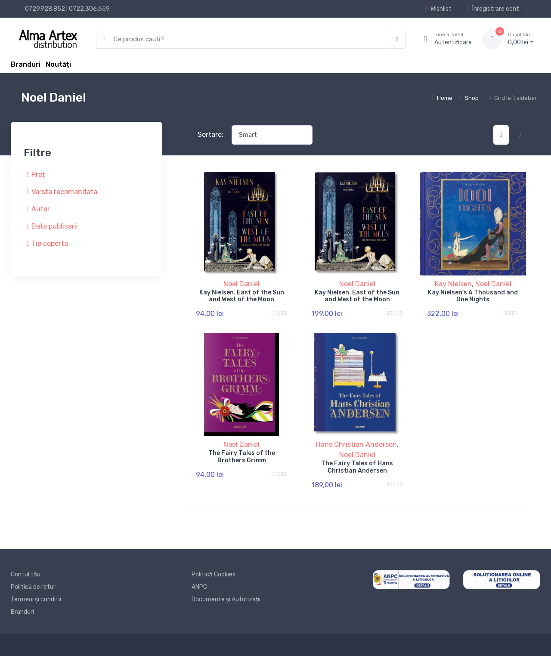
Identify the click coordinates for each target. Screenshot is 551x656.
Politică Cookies (213, 574)
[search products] (242, 39)
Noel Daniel (241, 284)
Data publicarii (52, 226)
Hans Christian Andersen (356, 444)
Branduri (25, 64)
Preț (36, 174)
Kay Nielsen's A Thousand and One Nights (473, 296)
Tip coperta (47, 243)
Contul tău (25, 574)
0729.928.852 (45, 8)
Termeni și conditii (36, 599)
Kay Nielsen (453, 284)
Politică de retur (33, 587)
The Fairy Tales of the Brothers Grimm (241, 456)
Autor (38, 209)
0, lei (520, 38)
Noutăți (58, 64)
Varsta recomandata (62, 192)
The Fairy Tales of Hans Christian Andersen (357, 467)
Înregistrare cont (493, 8)
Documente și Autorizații (226, 599)
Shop (472, 98)
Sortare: (210, 134)
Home (442, 98)
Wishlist (438, 8)
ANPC (199, 587)
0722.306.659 (89, 8)
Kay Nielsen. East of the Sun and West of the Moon (241, 296)
